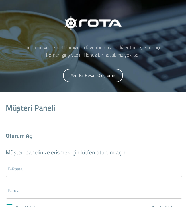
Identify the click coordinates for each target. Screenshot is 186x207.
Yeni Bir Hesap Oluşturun (93, 75)
